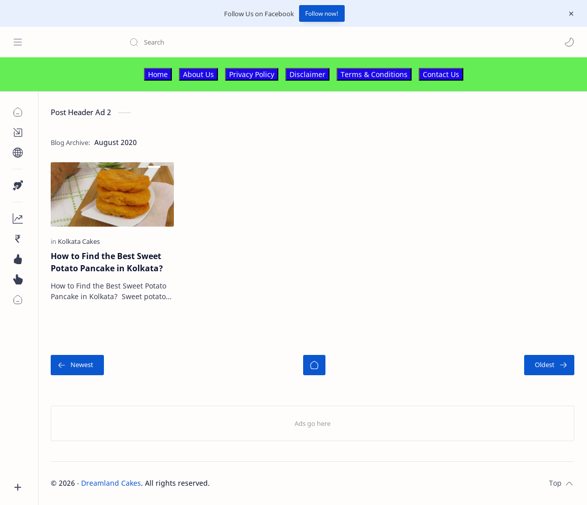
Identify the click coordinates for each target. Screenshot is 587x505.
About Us (198, 74)
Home (158, 74)
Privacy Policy (251, 74)
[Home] (314, 365)
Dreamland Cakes (111, 483)
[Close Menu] (571, 13)
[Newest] (77, 365)
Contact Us (441, 74)
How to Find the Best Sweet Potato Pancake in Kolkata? (107, 262)
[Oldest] (549, 365)
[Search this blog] (210, 42)
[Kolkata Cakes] (79, 241)
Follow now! (322, 13)
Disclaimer (307, 74)
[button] (569, 42)
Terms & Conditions (374, 74)
